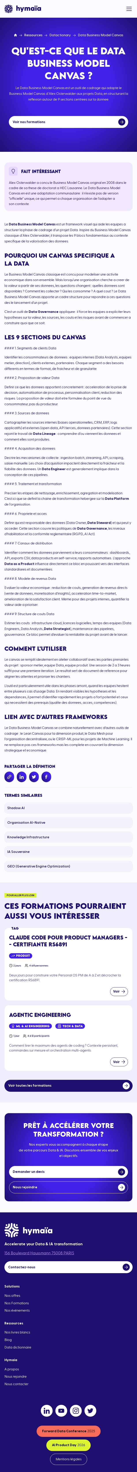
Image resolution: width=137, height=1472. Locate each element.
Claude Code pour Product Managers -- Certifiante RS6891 (68, 940)
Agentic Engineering (40, 1015)
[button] (128, 9)
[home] (22, 9)
